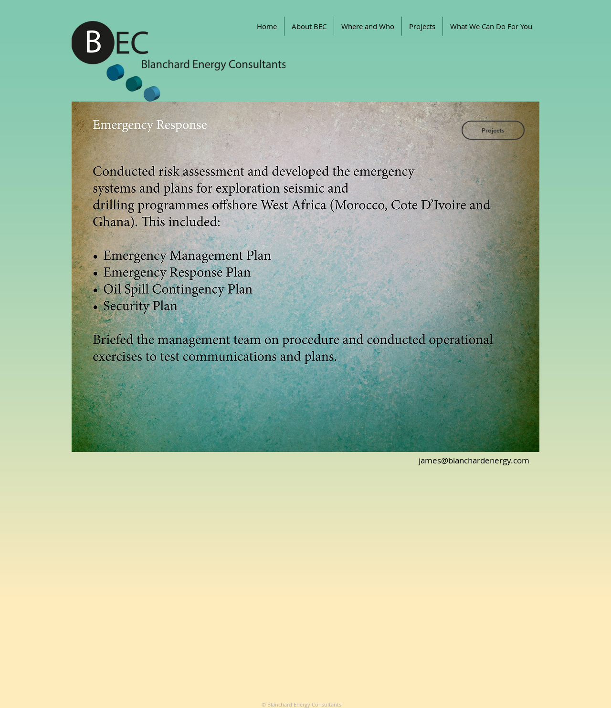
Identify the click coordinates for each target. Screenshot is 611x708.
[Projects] (493, 130)
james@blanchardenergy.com (474, 460)
